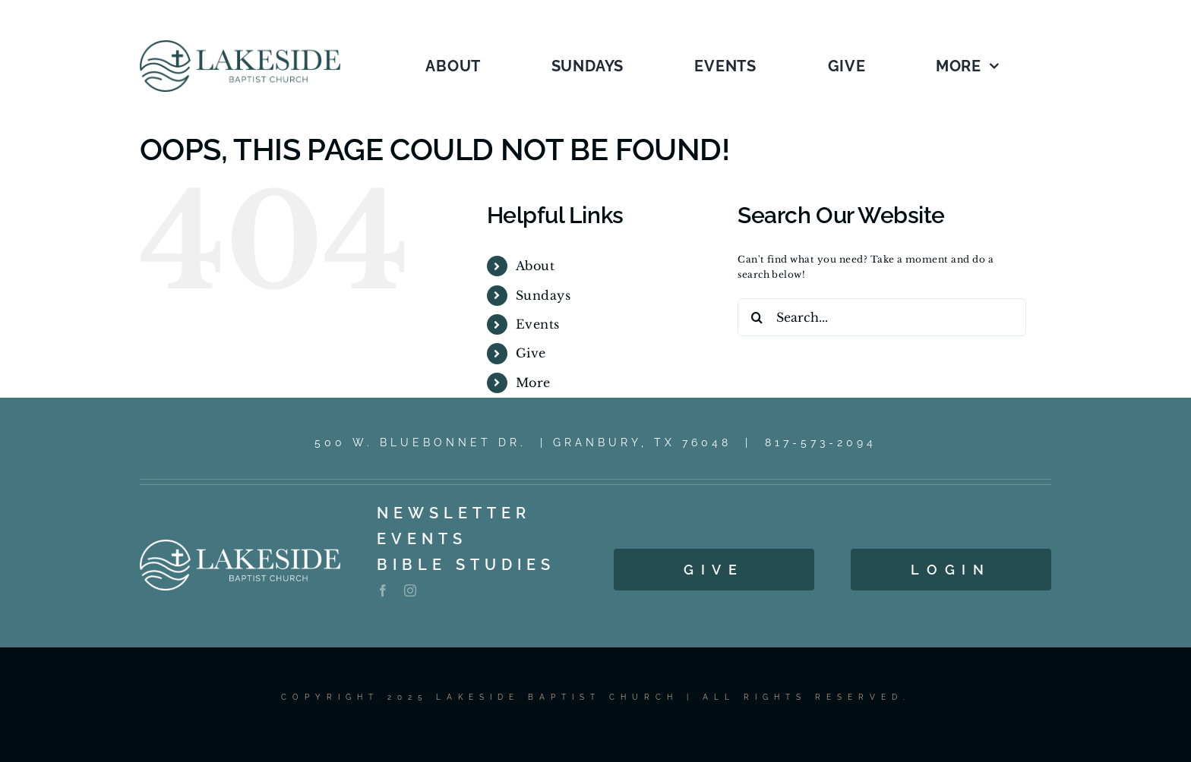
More (533, 382)
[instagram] (410, 590)
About (535, 265)
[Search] (757, 317)
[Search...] (882, 317)
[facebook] (383, 590)
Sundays (543, 295)
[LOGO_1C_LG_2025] (240, 44)
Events (538, 324)
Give (531, 353)
